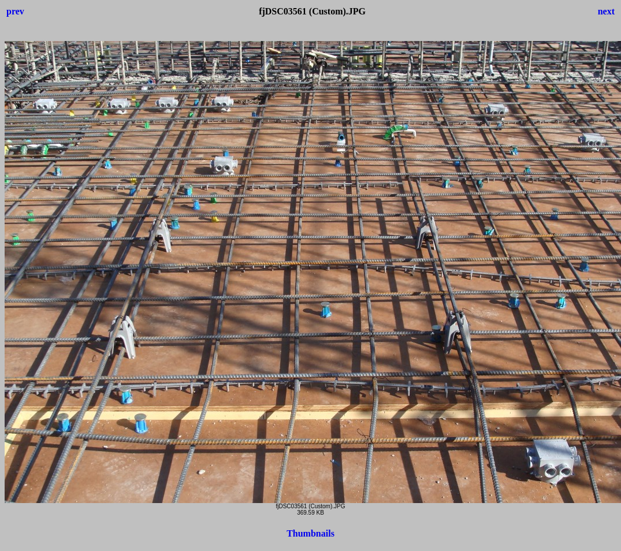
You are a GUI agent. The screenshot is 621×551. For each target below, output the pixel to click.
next (606, 11)
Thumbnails (310, 533)
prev (15, 11)
